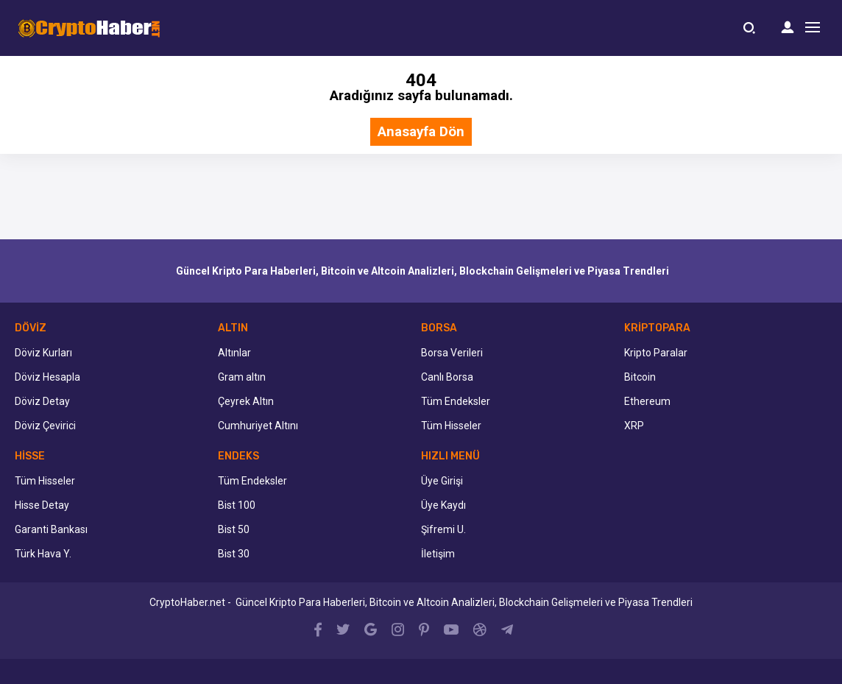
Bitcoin (640, 377)
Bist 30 (234, 554)
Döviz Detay (42, 401)
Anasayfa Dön (421, 132)
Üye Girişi (442, 481)
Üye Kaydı (443, 505)
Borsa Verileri (452, 353)
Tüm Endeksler (455, 401)
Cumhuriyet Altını (258, 425)
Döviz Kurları (43, 353)
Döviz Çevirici (45, 425)
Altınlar (234, 353)
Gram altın (242, 377)
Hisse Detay (42, 505)
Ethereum (647, 401)
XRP (634, 425)
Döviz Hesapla (47, 377)
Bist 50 (234, 529)
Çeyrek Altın (246, 401)
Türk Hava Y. (43, 554)
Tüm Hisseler (451, 425)
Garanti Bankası (51, 529)
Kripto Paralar (655, 353)
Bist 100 (236, 505)
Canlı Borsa (447, 377)
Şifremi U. (443, 529)
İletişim (438, 554)
